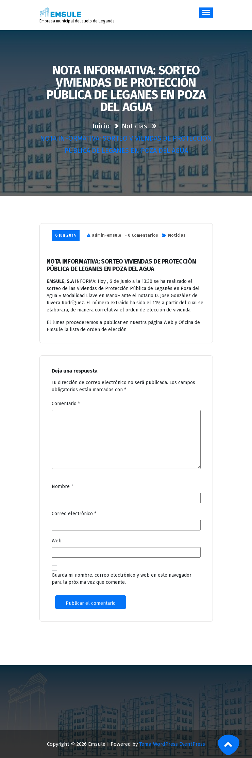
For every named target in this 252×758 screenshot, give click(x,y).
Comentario (66, 404)
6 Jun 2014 (65, 235)
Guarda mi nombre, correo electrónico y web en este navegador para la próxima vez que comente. (121, 578)
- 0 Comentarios (141, 235)
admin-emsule (106, 235)
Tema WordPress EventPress (172, 744)
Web (57, 541)
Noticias (134, 126)
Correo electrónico (74, 514)
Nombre (62, 486)
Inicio (101, 126)
